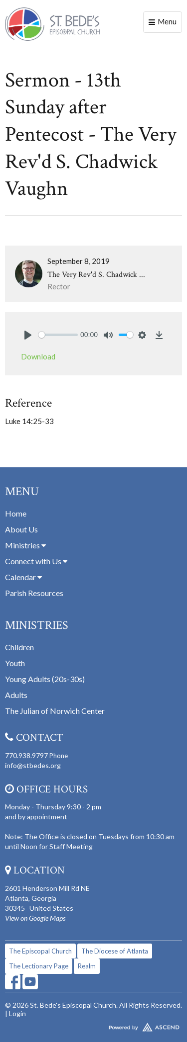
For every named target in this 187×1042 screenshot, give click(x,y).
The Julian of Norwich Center (55, 710)
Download (38, 356)
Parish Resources (34, 593)
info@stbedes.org (33, 765)
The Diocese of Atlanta (114, 951)
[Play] (28, 335)
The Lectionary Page (38, 966)
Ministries (25, 545)
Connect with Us (36, 561)
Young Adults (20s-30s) (45, 679)
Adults (16, 694)
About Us (21, 529)
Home (15, 513)
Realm (87, 966)
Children (19, 647)
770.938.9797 (26, 755)
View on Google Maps (35, 918)
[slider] (58, 335)
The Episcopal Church (40, 951)
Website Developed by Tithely (93, 1025)
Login (17, 1013)
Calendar (23, 577)
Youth (15, 663)
